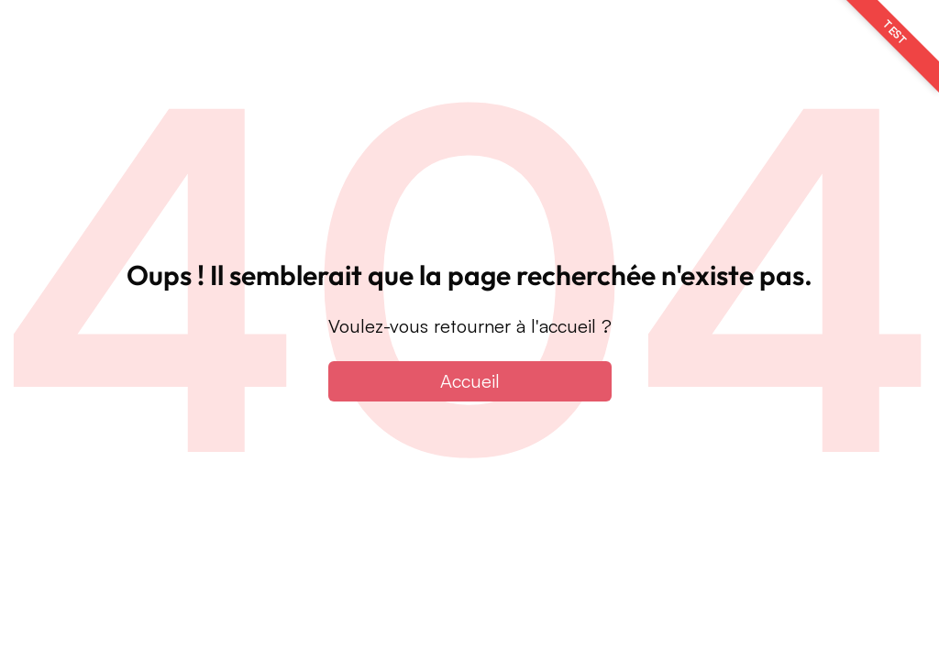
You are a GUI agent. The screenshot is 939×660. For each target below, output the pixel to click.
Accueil (470, 380)
